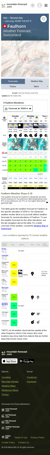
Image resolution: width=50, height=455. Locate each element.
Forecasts (13, 81)
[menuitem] (13, 81)
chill (4, 170)
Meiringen (5, 287)
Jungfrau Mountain (5, 303)
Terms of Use (20, 437)
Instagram (31, 381)
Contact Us (23, 442)
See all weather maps (4, 144)
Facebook (32, 377)
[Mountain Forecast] (14, 5)
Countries (6, 377)
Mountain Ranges (10, 381)
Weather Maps (9, 386)
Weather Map (37, 81)
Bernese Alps (16, 18)
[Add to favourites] (43, 19)
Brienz (4, 248)
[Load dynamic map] (25, 60)
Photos (13, 86)
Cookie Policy (8, 442)
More (36, 86)
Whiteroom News (10, 390)
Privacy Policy (37, 437)
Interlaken (5, 255)
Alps (5, 18)
